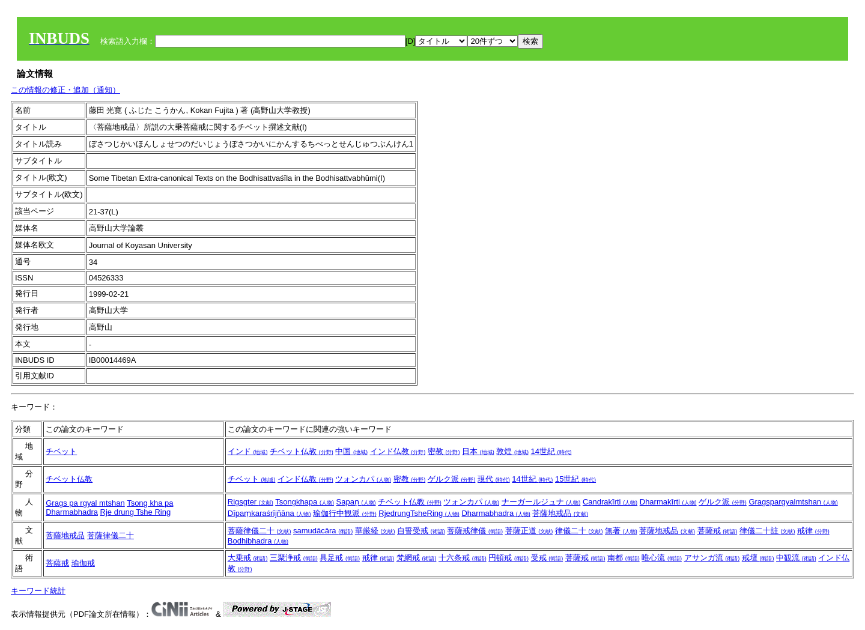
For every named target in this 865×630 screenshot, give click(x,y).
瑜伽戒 (83, 563)
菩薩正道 (529, 530)
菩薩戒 (717, 530)
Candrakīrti (610, 501)
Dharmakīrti (668, 501)
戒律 (813, 530)
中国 (351, 451)
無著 (621, 530)
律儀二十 (579, 530)
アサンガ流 (712, 557)
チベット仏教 (301, 451)
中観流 (796, 557)
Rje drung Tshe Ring (135, 511)
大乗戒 (248, 557)
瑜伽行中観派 (345, 513)
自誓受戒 (421, 530)
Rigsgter (250, 501)
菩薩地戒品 (560, 513)
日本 (478, 451)
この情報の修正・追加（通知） (65, 89)
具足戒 (340, 557)
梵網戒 (416, 557)
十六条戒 (463, 557)
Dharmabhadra (72, 511)
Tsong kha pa (150, 502)
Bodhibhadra (258, 540)
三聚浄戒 (294, 557)
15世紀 (575, 478)
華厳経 (375, 530)
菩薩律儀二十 (110, 535)
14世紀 (551, 451)
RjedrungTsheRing (419, 513)
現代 (494, 478)
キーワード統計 (38, 590)
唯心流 (662, 557)
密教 (444, 451)
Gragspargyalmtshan (792, 501)
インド (248, 451)
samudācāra (323, 530)
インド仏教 (398, 451)
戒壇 (758, 557)
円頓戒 (508, 557)
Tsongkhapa (304, 501)
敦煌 (512, 451)
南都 (623, 557)
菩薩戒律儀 (475, 530)
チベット (61, 451)
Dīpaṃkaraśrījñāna (269, 513)
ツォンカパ (363, 478)
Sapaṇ (356, 501)
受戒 (547, 557)
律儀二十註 (767, 530)
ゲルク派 (452, 478)
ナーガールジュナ (541, 501)
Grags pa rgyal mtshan (85, 502)
